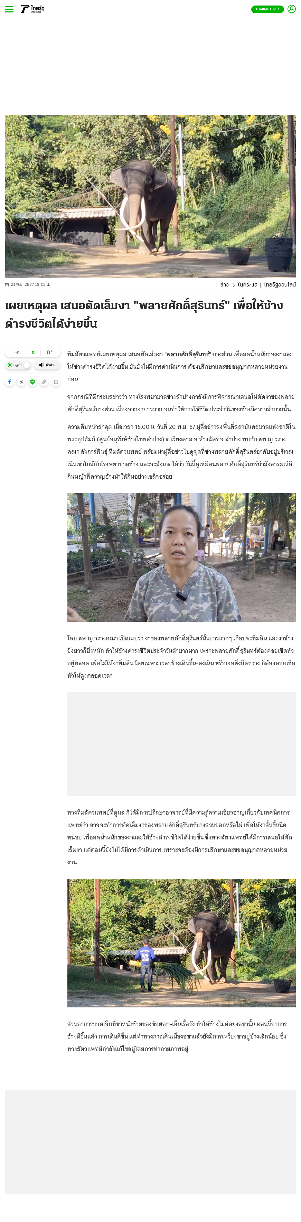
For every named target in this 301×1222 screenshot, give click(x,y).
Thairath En (268, 9)
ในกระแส (247, 285)
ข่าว (224, 285)
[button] (9, 381)
